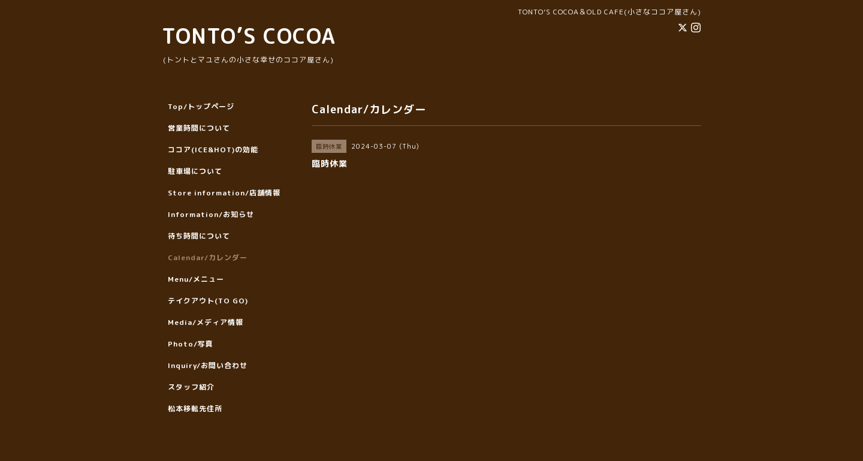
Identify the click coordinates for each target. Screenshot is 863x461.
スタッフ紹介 (191, 387)
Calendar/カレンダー (208, 257)
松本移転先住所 (195, 408)
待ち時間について (199, 236)
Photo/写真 (190, 344)
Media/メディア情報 (205, 322)
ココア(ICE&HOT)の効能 (213, 149)
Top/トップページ (201, 106)
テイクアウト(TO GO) (208, 301)
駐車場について (195, 171)
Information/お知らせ (211, 214)
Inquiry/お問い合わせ (208, 365)
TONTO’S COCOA (249, 35)
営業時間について (199, 128)
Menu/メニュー (196, 279)
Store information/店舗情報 (224, 193)
